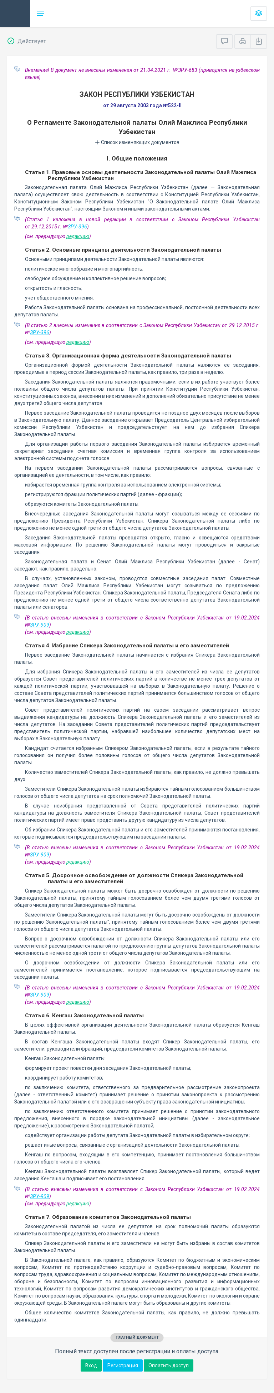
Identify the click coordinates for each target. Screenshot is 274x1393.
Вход (91, 1365)
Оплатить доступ (168, 1365)
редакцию (77, 236)
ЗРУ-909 (39, 625)
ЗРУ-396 (77, 226)
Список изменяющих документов (137, 142)
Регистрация (122, 1365)
